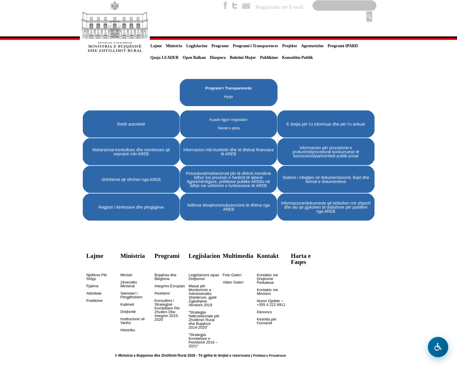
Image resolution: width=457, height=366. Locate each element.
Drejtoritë (128, 312)
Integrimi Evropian (169, 286)
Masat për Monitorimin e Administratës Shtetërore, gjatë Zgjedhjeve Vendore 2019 (203, 295)
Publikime (269, 57)
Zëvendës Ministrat (128, 284)
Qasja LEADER (164, 57)
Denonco (264, 312)
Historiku (127, 330)
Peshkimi (162, 293)
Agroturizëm (312, 46)
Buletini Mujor (243, 57)
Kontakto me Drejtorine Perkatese (267, 279)
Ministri (126, 275)
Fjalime (92, 286)
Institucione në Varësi (132, 321)
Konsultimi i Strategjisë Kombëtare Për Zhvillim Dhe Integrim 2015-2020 (167, 310)
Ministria (174, 46)
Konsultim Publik (297, 57)
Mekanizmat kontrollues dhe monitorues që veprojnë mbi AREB (131, 151)
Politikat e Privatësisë (269, 355)
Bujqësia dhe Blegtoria (165, 277)
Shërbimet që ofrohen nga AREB (131, 179)
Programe (220, 46)
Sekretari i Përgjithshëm (131, 295)
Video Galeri (233, 282)
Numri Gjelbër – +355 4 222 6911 (271, 303)
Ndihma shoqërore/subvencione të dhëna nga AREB (228, 207)
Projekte (289, 46)
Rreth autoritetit (131, 124)
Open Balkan (194, 57)
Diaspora (218, 57)
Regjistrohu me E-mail (279, 7)
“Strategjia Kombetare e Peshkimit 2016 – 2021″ (203, 340)
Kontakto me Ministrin (267, 292)
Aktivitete (94, 293)
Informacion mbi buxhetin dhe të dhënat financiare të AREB (228, 151)
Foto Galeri (232, 275)
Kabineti (127, 304)
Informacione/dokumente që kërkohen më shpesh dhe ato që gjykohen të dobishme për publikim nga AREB (325, 207)
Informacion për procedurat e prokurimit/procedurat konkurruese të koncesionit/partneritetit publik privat (326, 151)
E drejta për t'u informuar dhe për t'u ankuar (325, 124)
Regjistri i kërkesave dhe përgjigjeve (131, 207)
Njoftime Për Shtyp (96, 277)
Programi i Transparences (255, 46)
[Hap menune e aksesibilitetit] (438, 347)
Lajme (156, 46)
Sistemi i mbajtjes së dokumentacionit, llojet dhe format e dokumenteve (325, 179)
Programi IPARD (343, 46)
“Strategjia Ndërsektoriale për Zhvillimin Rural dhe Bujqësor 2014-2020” (204, 320)
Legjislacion (196, 46)
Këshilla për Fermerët (267, 321)
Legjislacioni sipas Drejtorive (204, 277)
